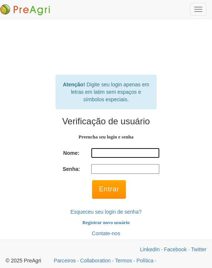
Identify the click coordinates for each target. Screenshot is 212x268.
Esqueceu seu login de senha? (106, 212)
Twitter (198, 249)
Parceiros (65, 261)
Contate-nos (106, 233)
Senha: (71, 169)
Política (144, 261)
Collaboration (95, 261)
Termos (123, 261)
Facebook (175, 249)
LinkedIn (150, 249)
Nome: (71, 153)
